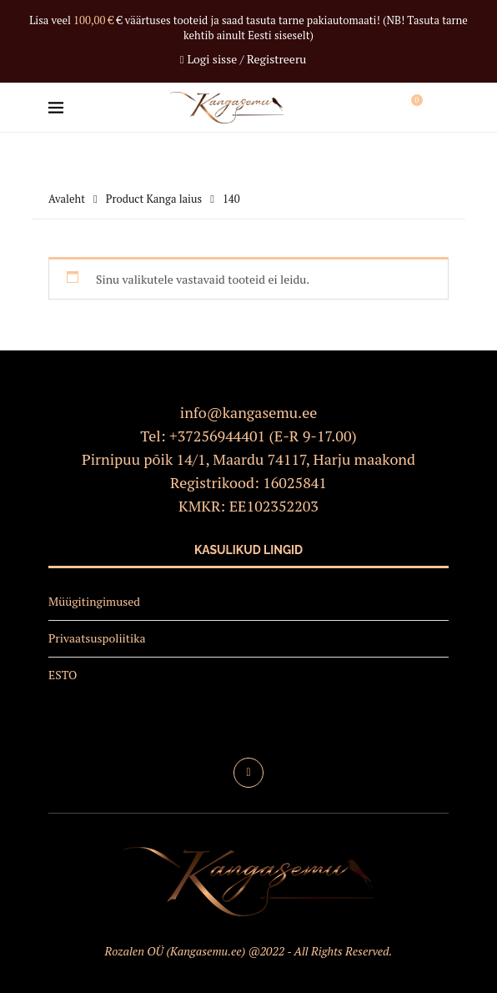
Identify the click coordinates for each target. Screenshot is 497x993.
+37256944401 (217, 436)
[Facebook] (248, 773)
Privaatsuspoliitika (97, 638)
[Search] (440, 107)
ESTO (62, 675)
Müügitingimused (94, 601)
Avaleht (66, 198)
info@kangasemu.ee (249, 412)
